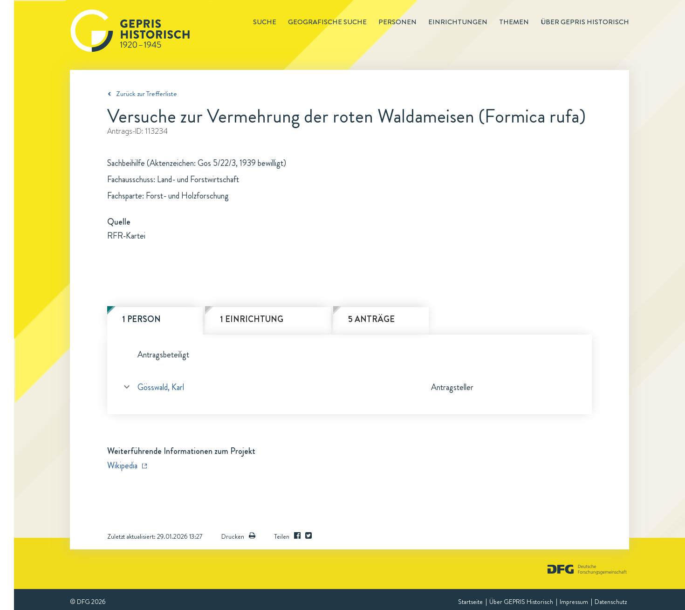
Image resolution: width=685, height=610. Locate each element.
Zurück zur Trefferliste (146, 94)
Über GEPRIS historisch (585, 22)
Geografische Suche (327, 22)
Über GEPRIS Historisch (521, 601)
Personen (397, 22)
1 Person (141, 319)
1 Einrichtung (251, 319)
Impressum (574, 601)
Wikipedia (122, 465)
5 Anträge (371, 319)
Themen (514, 22)
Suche (264, 22)
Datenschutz (611, 601)
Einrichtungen (457, 22)
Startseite (470, 601)
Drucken (238, 536)
